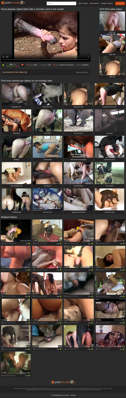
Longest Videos (107, 3)
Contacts (73, 395)
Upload (120, 3)
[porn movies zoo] (13, 2)
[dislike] (22, 65)
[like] (3, 65)
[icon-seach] (74, 3)
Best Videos (83, 3)
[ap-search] (61, 3)
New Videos (94, 3)
